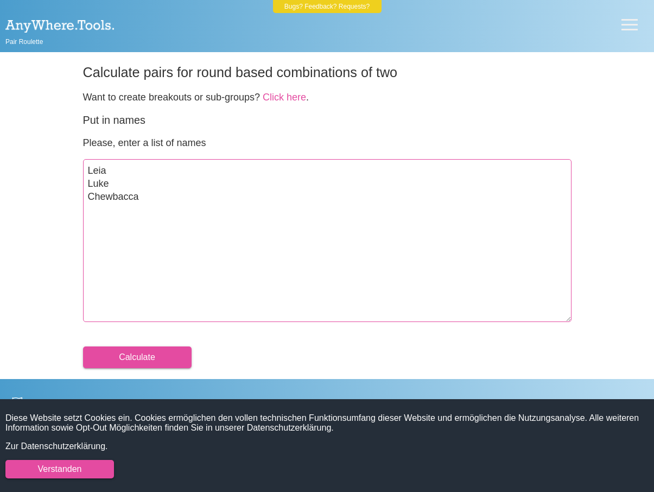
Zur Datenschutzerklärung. (56, 446)
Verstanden (60, 469)
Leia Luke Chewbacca (327, 240)
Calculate (137, 357)
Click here (284, 97)
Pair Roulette (24, 42)
